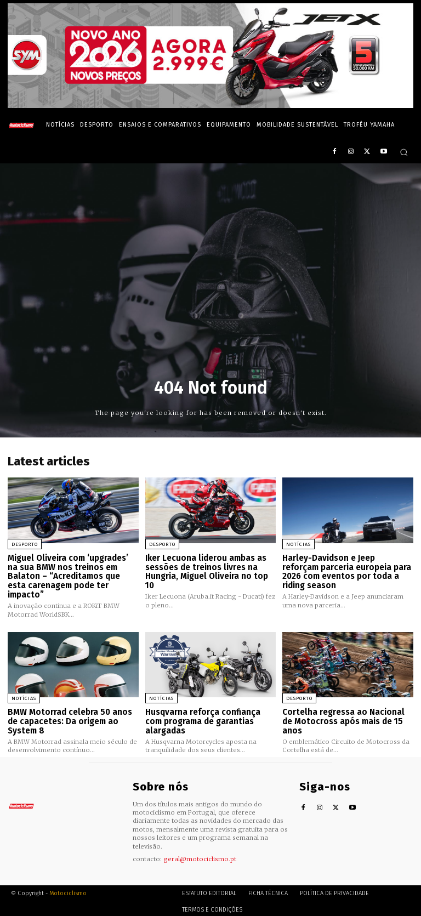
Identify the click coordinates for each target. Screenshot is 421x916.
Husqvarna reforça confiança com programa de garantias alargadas (202, 720)
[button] (403, 152)
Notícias (298, 544)
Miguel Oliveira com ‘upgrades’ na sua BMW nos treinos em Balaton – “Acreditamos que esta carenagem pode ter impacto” (68, 576)
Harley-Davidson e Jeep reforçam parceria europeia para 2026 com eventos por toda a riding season (346, 571)
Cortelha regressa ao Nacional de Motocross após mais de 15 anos (343, 720)
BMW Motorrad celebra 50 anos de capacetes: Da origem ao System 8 (70, 720)
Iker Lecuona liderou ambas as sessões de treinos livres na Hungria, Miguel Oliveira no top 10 (206, 571)
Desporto (25, 544)
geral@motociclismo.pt (199, 857)
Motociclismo (68, 891)
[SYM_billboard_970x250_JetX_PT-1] (210, 105)
